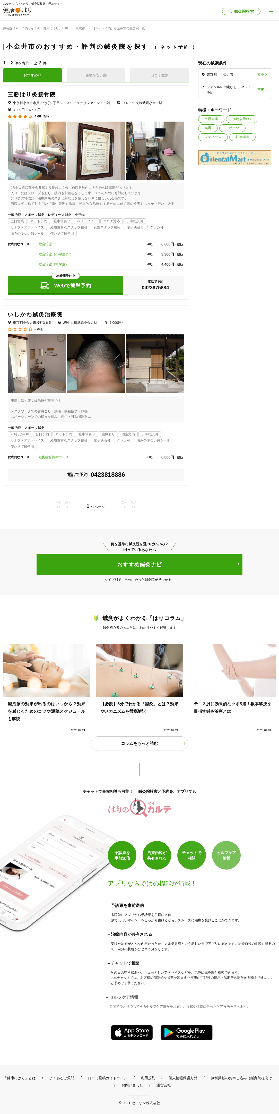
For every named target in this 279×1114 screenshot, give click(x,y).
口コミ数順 (160, 75)
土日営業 (211, 119)
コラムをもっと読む (139, 743)
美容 (208, 128)
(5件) (45, 116)
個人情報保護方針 (183, 1078)
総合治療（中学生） (54, 264)
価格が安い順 (96, 75)
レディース (213, 137)
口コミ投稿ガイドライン (107, 1078)
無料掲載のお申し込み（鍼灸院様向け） (243, 1078)
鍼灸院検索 (244, 11)
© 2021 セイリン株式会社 (139, 1103)
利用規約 (148, 1078)
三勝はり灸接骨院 (32, 94)
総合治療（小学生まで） (57, 254)
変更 (260, 74)
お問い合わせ (132, 1085)
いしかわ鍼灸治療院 (35, 314)
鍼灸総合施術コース (54, 457)
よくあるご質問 (61, 1078)
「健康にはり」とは (19, 1078)
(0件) (40, 329)
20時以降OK (241, 119)
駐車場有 (242, 137)
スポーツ (232, 128)
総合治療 (45, 244)
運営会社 (163, 1085)
